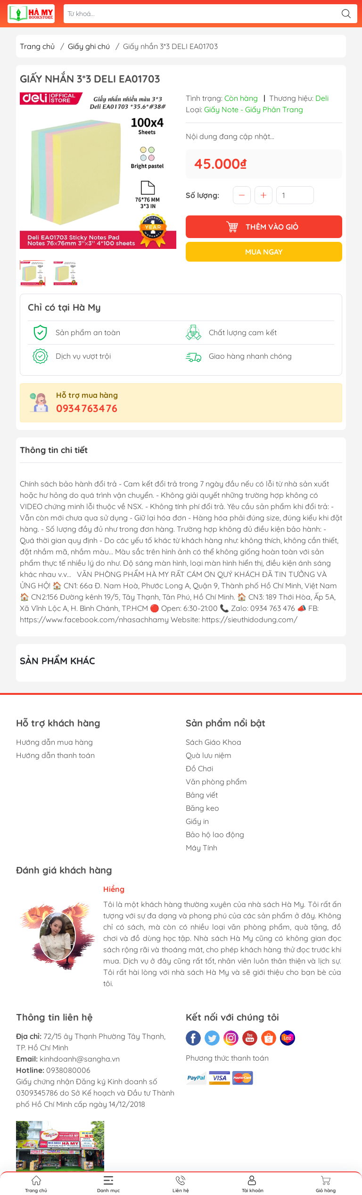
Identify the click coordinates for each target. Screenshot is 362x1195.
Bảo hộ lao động (215, 834)
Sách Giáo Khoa (213, 742)
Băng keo (202, 808)
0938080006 (68, 1070)
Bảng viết (202, 794)
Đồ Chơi (199, 768)
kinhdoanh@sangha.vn (80, 1058)
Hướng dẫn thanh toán (55, 755)
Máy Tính (201, 847)
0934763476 (86, 408)
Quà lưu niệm (208, 755)
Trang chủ (37, 46)
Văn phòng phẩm (216, 781)
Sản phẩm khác (57, 661)
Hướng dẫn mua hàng (54, 742)
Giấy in (197, 821)
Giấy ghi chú (89, 46)
